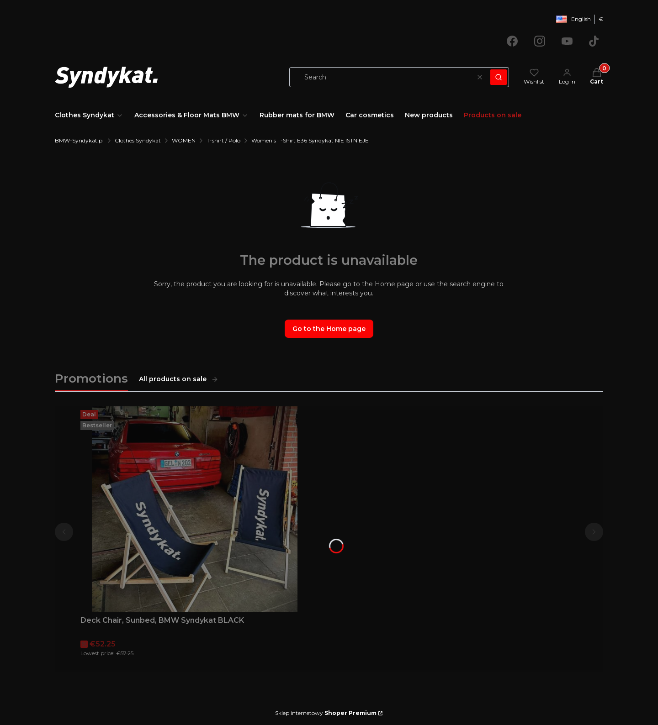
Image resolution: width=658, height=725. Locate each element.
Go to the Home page (329, 329)
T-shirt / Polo (223, 140)
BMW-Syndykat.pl (79, 140)
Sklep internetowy (326, 712)
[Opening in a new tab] (512, 41)
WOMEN (184, 140)
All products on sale (178, 379)
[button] (498, 77)
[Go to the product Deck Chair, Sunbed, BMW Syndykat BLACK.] (194, 509)
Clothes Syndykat (138, 140)
